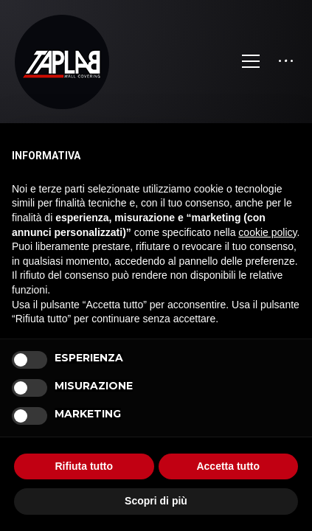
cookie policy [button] (267, 232)
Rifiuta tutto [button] (84, 466)
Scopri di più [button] (156, 501)
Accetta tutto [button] (228, 466)
